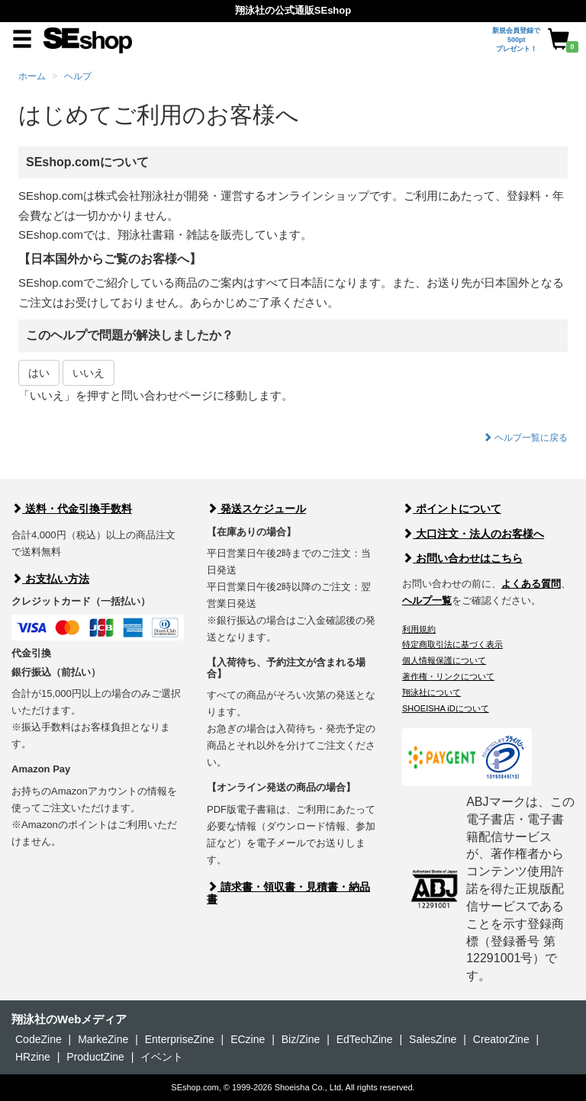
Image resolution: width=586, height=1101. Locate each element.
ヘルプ (78, 76)
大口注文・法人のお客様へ (473, 534)
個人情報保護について (444, 660)
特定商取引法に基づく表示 (452, 644)
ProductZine (95, 1057)
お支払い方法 (50, 579)
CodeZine (38, 1039)
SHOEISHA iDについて (445, 708)
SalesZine (432, 1039)
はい (39, 373)
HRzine (32, 1057)
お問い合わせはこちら (462, 558)
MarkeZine (103, 1039)
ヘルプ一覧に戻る (525, 437)
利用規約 (419, 629)
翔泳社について (431, 692)
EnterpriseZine (179, 1039)
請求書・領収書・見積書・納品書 (288, 892)
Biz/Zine (301, 1039)
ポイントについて (451, 508)
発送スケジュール (256, 508)
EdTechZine (364, 1039)
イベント (161, 1057)
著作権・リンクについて (448, 676)
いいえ (88, 373)
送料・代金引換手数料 (71, 508)
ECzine (247, 1039)
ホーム (32, 76)
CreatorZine (501, 1039)
